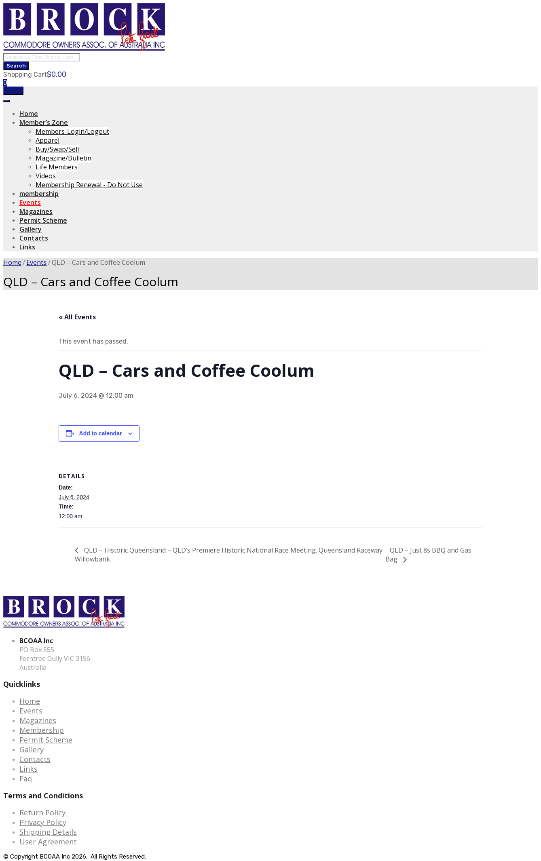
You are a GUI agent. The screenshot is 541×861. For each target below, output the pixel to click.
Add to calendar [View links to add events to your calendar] (100, 433)
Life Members (57, 166)
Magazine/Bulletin (63, 158)
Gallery (30, 229)
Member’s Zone (43, 122)
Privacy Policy (42, 822)
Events (30, 202)
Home (28, 113)
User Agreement (48, 841)
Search (16, 66)
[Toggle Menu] (6, 101)
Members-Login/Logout (72, 131)
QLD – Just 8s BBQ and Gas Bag (428, 555)
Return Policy (42, 812)
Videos (46, 175)
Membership (41, 730)
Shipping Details (48, 832)
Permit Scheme (43, 220)
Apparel (47, 140)
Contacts (33, 238)
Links (27, 247)
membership (39, 193)
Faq (25, 778)
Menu (13, 91)
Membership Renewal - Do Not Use (89, 184)
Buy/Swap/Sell (57, 149)
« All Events (77, 316)
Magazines (36, 211)
